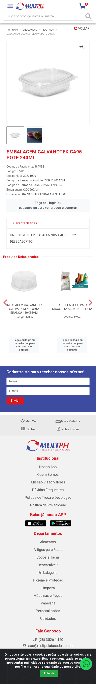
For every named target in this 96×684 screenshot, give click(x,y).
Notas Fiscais (67, 429)
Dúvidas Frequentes (48, 490)
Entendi (49, 673)
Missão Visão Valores (48, 482)
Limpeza (48, 588)
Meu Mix (28, 421)
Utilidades (48, 619)
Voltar (81, 28)
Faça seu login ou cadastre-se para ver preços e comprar (48, 205)
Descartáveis (48, 565)
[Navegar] (5, 303)
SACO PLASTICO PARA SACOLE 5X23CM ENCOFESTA (72, 307)
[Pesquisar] (88, 16)
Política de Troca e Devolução (48, 498)
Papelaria (48, 603)
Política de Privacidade (48, 505)
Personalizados (48, 611)
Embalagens (48, 573)
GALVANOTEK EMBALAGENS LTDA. (44, 194)
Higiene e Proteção (48, 580)
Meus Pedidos (68, 421)
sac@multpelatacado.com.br (48, 646)
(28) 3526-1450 (48, 640)
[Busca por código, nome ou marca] (43, 16)
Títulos (28, 429)
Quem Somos (48, 475)
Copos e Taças (48, 557)
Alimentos (48, 542)
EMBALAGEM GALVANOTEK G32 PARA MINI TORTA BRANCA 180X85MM (24, 309)
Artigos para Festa (48, 550)
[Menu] (10, 6)
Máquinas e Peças (48, 596)
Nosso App (48, 467)
